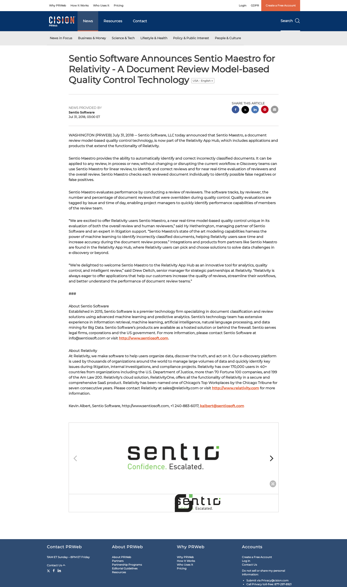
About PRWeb (121, 557)
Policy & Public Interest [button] (191, 38)
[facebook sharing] (235, 110)
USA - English (203, 80)
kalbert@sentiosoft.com (222, 406)
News (88, 21)
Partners (118, 561)
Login (242, 5)
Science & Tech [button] (123, 38)
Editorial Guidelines (125, 568)
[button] (173, 456)
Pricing (118, 5)
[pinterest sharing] (265, 110)
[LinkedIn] (59, 570)
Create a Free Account (281, 5)
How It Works (79, 5)
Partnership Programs (127, 564)
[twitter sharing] (245, 110)
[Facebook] (54, 570)
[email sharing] (274, 110)
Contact (140, 21)
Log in (246, 561)
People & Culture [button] (228, 38)
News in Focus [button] (61, 38)
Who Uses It (101, 5)
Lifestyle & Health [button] (153, 38)
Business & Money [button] (92, 38)
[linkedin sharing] (255, 110)
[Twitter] (49, 570)
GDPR (255, 5)
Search (290, 21)
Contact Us (56, 565)
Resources (113, 21)
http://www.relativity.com (235, 388)
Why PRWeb (57, 5)
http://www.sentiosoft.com (143, 338)
